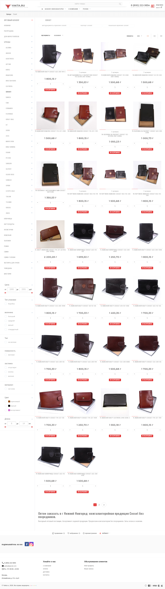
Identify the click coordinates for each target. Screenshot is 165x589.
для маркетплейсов (11, 36)
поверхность (10, 351)
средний (11, 321)
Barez (8, 70)
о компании (73, 9)
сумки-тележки (9, 257)
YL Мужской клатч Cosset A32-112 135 (147, 306)
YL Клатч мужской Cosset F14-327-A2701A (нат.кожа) (50, 250)
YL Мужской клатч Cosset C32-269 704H (50, 306)
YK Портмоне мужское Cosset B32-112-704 (147, 194)
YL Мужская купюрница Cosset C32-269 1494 (115, 250)
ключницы (8, 219)
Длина (7, 419)
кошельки (7, 235)
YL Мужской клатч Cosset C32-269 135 (147, 362)
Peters (8, 158)
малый (10, 325)
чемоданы (8, 268)
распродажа (8, 31)
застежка (9, 364)
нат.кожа (11, 389)
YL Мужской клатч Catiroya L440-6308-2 (115, 417)
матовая (11, 355)
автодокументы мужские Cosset (54, 25)
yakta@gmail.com (10, 566)
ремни (6, 246)
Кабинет (104, 533)
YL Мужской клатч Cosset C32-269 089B (115, 362)
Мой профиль (89, 566)
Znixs (8, 213)
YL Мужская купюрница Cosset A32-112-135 (82, 250)
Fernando (9, 108)
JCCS (7, 136)
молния (11, 376)
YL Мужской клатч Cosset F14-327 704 (147, 417)
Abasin (8, 53)
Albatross (10, 59)
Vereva (8, 208)
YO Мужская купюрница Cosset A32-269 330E (82, 474)
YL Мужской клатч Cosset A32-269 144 (83, 362)
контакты (46, 575)
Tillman (8, 202)
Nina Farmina (10, 147)
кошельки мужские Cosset (119, 25)
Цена (7, 285)
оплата (45, 569)
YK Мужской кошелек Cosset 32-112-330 (147, 75)
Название (57, 35)
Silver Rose (10, 174)
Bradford (9, 75)
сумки (6, 252)
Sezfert (9, 169)
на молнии (12, 342)
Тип (6, 338)
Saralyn (9, 163)
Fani (7, 103)
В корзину (50, 90)
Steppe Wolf (10, 191)
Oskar (8, 152)
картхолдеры (9, 224)
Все (138, 36)
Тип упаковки (10, 300)
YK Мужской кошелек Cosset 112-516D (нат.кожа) (115, 75)
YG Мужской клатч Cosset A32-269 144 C (50, 71)
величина (9, 312)
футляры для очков (11, 263)
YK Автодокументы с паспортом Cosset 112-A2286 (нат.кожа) (83, 75)
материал (9, 385)
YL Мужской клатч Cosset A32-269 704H (147, 250)
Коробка (11, 304)
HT (7, 125)
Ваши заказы (89, 569)
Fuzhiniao (9, 114)
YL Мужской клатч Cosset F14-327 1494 (82, 417)
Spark (8, 185)
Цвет (7, 398)
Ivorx (8, 130)
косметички (8, 230)
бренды (7, 42)
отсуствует (12, 367)
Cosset (8, 92)
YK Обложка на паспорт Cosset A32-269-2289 (147, 131)
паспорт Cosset (86, 25)
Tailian (8, 197)
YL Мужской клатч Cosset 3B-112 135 (82, 306)
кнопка (10, 372)
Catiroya (9, 86)
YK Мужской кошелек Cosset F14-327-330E (50, 131)
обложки (7, 241)
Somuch (9, 180)
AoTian (8, 64)
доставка (46, 572)
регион (85, 9)
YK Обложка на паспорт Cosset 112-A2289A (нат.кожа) (115, 135)
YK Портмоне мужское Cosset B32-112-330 (114, 194)
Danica (8, 97)
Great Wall (10, 119)
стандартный (13, 329)
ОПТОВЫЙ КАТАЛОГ (11, 20)
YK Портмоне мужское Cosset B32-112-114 (82, 194)
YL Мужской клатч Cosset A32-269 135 (50, 362)
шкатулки (7, 274)
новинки (7, 25)
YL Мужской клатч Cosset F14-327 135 (50, 417)
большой (11, 316)
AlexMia (8, 48)
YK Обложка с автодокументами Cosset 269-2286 (50, 191)
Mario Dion (10, 141)
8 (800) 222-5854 (140, 5)
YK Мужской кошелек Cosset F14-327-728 (83, 131)
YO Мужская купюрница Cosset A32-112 (50, 473)
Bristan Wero (11, 81)
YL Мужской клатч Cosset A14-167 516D (115, 306)
